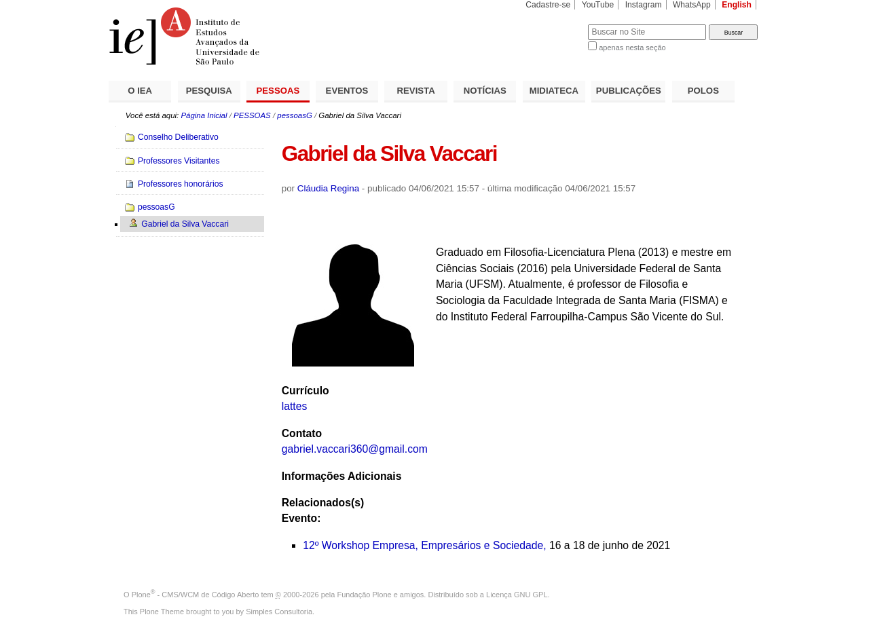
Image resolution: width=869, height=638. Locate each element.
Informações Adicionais (342, 476)
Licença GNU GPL (516, 594)
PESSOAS (278, 91)
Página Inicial (204, 115)
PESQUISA (209, 91)
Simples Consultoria (279, 611)
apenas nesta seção (632, 47)
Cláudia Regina (328, 188)
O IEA (140, 91)
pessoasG (294, 115)
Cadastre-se (547, 5)
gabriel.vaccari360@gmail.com (355, 449)
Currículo (305, 390)
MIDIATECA (554, 91)
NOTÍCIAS (485, 91)
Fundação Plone (364, 594)
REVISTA (416, 91)
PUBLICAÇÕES (628, 91)
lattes (295, 406)
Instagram (643, 5)
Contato (302, 433)
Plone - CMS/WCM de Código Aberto (195, 594)
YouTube (598, 5)
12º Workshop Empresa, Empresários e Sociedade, (424, 545)
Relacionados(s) (323, 502)
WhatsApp (692, 5)
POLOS (703, 91)
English (737, 5)
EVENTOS (347, 91)
